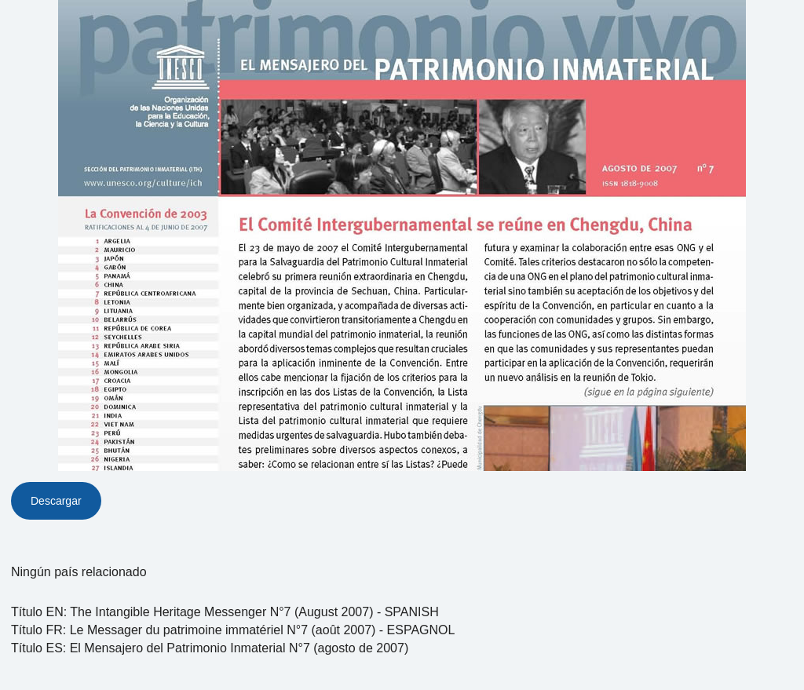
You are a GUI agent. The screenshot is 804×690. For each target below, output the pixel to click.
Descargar (56, 501)
